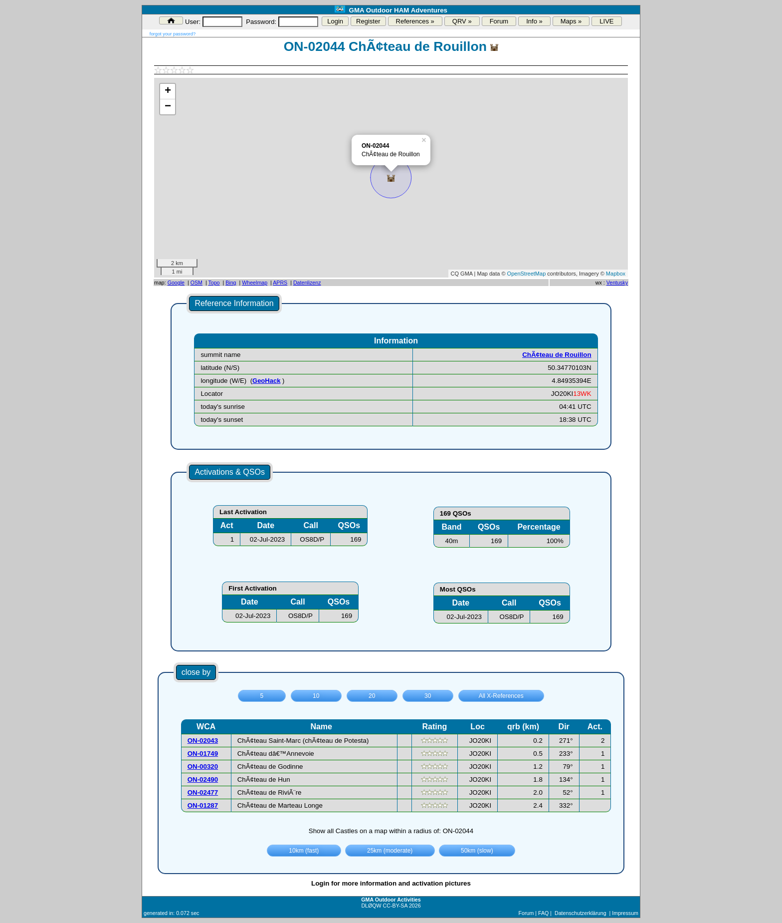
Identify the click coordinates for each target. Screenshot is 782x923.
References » (415, 21)
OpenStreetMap (526, 274)
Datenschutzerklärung (580, 913)
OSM (196, 283)
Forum (499, 21)
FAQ (543, 913)
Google (176, 283)
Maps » (571, 21)
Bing (230, 283)
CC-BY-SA (395, 906)
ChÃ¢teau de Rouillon (556, 354)
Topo (213, 283)
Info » (534, 21)
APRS (280, 283)
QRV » (462, 21)
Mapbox (615, 274)
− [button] (168, 106)
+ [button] (168, 91)
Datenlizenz (307, 283)
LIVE (606, 21)
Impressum (625, 913)
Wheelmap (254, 283)
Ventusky (617, 283)
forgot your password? (173, 33)
